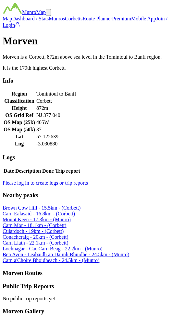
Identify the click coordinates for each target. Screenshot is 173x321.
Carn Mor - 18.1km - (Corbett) (34, 225)
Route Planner (97, 18)
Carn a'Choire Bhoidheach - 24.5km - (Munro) (51, 260)
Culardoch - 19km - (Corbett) (33, 231)
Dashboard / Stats (30, 18)
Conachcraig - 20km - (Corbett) (35, 237)
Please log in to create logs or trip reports (45, 183)
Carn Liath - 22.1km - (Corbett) (35, 243)
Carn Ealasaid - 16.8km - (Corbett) (39, 213)
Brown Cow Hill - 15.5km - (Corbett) (41, 208)
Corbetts (73, 18)
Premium (121, 18)
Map (7, 18)
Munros (57, 18)
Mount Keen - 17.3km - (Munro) (37, 219)
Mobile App (143, 18)
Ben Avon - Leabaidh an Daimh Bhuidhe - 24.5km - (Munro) (66, 254)
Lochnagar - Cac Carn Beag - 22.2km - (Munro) (53, 248)
